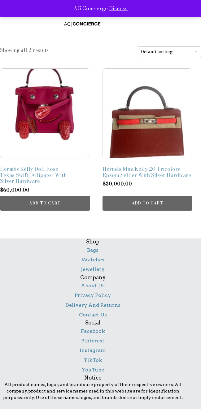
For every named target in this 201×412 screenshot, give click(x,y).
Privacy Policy (93, 295)
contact (123, 39)
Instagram (93, 350)
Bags (92, 250)
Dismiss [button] (118, 8)
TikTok (93, 360)
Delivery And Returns (92, 305)
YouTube (92, 370)
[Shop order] (169, 51)
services (123, 20)
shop (118, 29)
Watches (92, 260)
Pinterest (92, 341)
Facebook (93, 331)
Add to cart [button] (45, 203)
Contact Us (93, 315)
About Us (93, 286)
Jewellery (93, 269)
